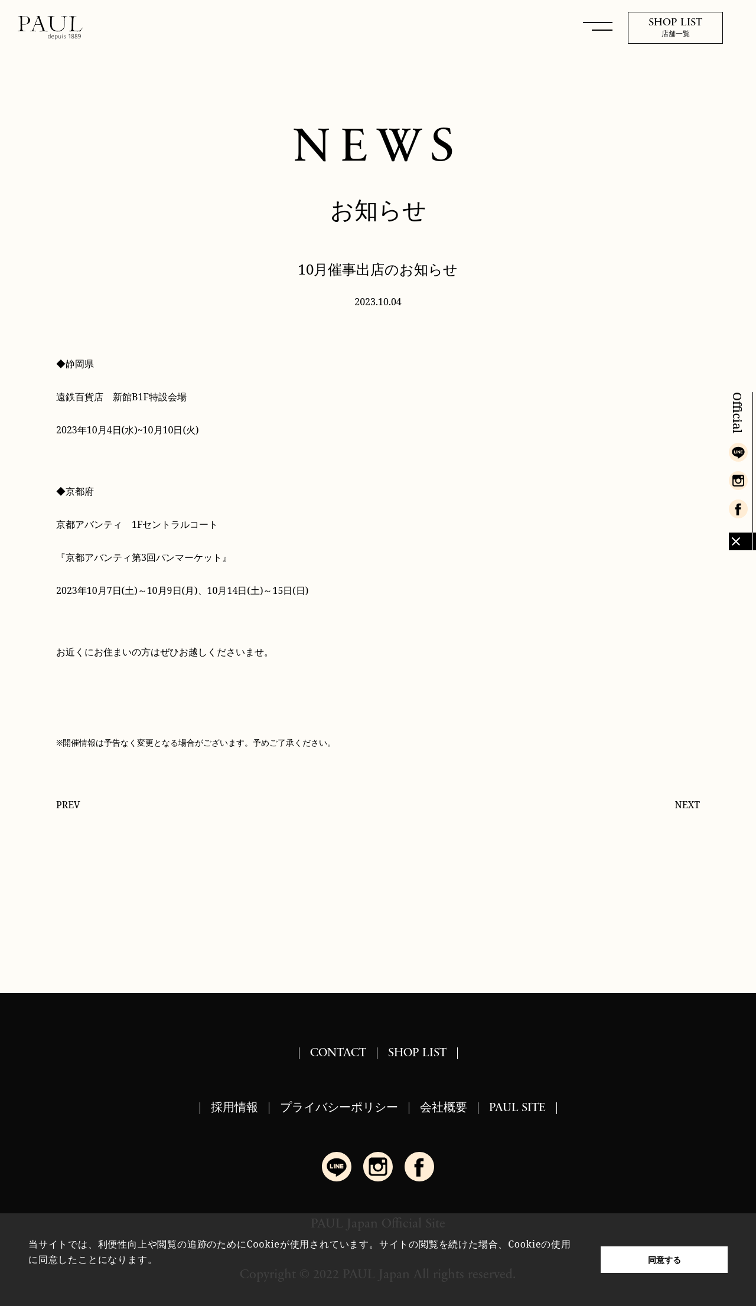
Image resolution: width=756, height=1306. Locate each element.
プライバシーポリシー (339, 1108)
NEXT (687, 804)
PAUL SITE (517, 1108)
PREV (68, 804)
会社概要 (443, 1108)
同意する (664, 1259)
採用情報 (234, 1108)
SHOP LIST (417, 1053)
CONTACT (338, 1053)
